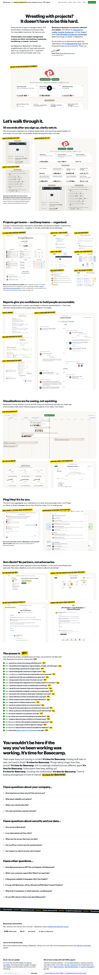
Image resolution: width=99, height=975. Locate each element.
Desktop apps (12, 961)
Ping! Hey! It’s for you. (16, 529)
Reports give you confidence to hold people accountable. (39, 331)
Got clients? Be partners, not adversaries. (29, 591)
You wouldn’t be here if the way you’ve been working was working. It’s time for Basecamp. (34, 777)
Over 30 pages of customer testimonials (71, 64)
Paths (74, 2)
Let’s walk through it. (23, 150)
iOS (23, 961)
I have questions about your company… (27, 816)
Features (70, 2)
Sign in (84, 2)
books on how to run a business (26, 760)
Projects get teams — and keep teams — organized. (35, 252)
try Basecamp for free (73, 73)
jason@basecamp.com (67, 83)
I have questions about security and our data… (32, 850)
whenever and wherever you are (57, 956)
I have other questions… (18, 890)
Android (32, 961)
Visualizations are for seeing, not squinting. (30, 430)
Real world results (62, 2)
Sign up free (92, 2)
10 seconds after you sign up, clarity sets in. (30, 157)
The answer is (11, 683)
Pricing (79, 2)
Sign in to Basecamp (47, 961)
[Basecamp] (6, 2)
